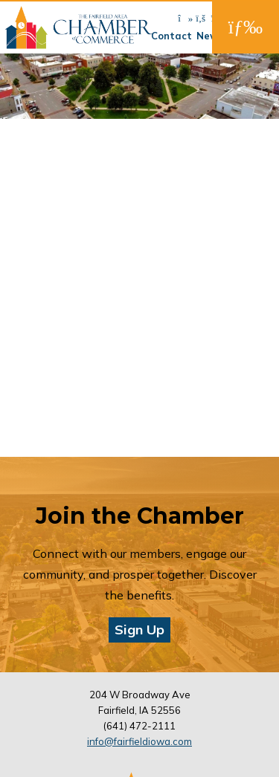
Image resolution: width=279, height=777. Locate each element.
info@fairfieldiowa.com (139, 741)
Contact (171, 36)
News (209, 36)
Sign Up (139, 629)
